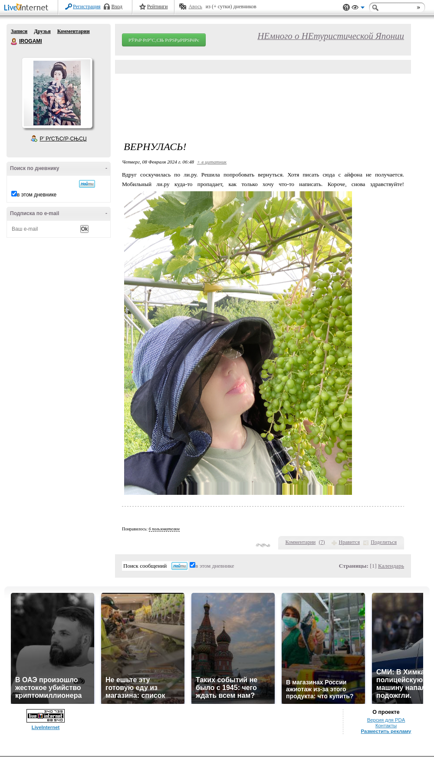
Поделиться (384, 542)
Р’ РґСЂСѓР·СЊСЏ (63, 139)
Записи (19, 31)
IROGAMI (14, 41)
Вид (358, 8)
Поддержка (346, 7)
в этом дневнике (36, 195)
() (322, 542)
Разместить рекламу (386, 731)
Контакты (386, 725)
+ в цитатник (212, 161)
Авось (195, 6)
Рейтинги (157, 6)
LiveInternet (27, 8)
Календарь (391, 566)
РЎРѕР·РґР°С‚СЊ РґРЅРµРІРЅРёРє (163, 40)
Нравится (349, 542)
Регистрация (87, 6)
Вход (117, 6)
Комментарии (73, 31)
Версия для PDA (386, 720)
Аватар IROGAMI (56, 92)
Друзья (42, 31)
